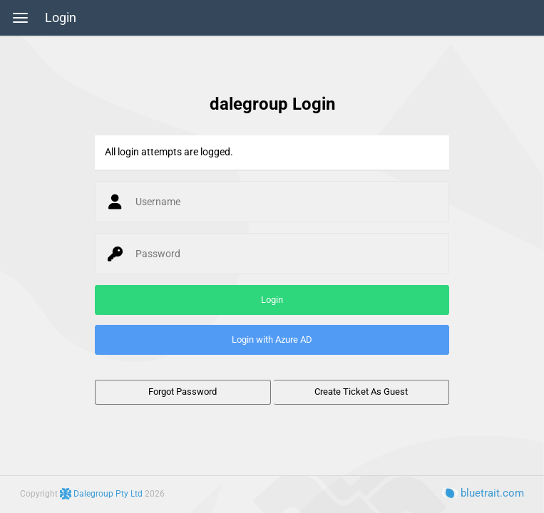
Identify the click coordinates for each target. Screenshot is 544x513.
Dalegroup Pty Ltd (102, 494)
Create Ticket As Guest (361, 391)
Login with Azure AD (272, 339)
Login (60, 18)
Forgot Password (182, 391)
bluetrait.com (483, 493)
